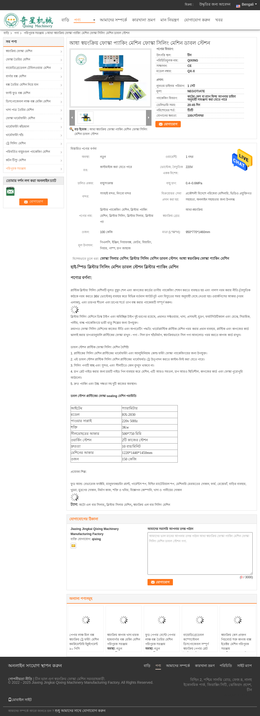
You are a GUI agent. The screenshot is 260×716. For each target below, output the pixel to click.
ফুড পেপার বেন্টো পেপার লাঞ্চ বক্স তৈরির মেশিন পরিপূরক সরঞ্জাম (160, 639)
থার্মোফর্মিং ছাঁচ (14, 135)
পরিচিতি (226, 666)
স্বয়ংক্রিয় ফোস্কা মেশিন (19, 51)
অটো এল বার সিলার (91, 505)
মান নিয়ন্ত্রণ (169, 20)
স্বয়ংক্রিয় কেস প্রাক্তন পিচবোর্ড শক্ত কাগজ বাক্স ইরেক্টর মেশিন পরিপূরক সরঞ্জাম (236, 641)
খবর (219, 20)
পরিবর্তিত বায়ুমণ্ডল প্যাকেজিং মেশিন (28, 152)
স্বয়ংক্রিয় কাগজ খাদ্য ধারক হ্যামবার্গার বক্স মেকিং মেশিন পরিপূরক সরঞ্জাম (123, 639)
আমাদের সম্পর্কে (113, 20)
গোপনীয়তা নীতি (20, 679)
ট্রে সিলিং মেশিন (16, 143)
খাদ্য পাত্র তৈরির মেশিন (20, 110)
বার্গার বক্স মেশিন (16, 76)
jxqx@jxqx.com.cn (237, 695)
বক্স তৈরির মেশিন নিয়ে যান (22, 84)
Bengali (249, 4)
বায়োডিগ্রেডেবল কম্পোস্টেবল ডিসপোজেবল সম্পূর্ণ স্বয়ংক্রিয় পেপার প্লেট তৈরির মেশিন (196, 644)
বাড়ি (65, 20)
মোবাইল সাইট (20, 700)
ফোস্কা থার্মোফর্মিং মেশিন (20, 118)
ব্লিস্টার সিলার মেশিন (118, 505)
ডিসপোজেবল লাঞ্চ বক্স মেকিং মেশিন (28, 101)
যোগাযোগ (170, 124)
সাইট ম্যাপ (244, 666)
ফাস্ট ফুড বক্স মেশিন (18, 93)
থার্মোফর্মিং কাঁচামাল (17, 126)
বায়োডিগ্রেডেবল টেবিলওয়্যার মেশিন (28, 68)
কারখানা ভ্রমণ (143, 20)
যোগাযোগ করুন (197, 20)
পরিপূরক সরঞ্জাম (34, 33)
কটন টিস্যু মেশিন (16, 160)
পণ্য (77, 20)
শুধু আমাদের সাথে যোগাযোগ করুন (80, 711)
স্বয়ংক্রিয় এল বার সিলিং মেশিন (151, 505)
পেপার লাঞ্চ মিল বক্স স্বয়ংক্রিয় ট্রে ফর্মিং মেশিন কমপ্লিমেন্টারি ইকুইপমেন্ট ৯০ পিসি (84, 641)
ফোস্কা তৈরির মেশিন (18, 59)
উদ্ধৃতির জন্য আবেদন (214, 4)
